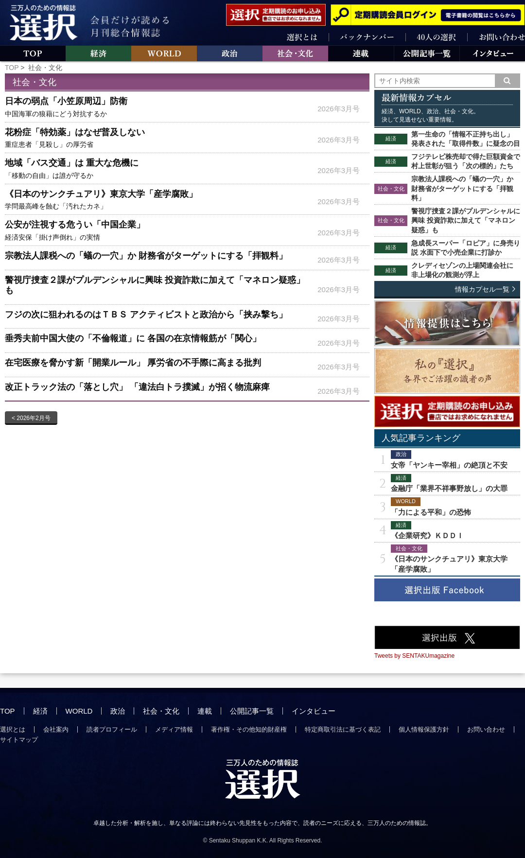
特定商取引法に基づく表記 (343, 729)
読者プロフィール (112, 729)
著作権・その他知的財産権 (249, 729)
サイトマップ (19, 739)
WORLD (79, 711)
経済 (40, 711)
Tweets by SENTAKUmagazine (414, 655)
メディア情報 (174, 729)
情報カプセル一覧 (482, 289)
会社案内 (56, 729)
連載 (204, 711)
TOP (11, 67)
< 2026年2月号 (31, 418)
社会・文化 (161, 711)
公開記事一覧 (252, 711)
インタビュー (313, 711)
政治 (117, 711)
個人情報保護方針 (424, 729)
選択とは (12, 729)
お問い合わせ (486, 729)
